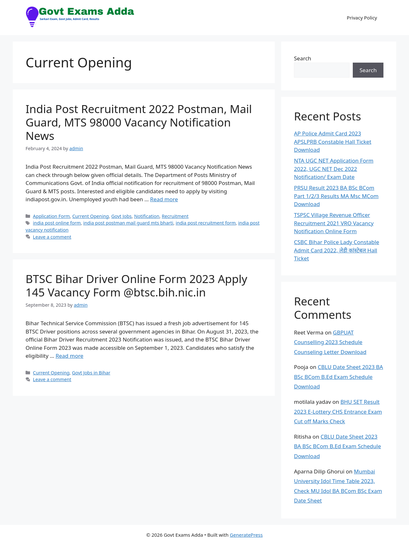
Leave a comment (52, 237)
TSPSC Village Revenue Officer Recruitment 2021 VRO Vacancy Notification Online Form (334, 223)
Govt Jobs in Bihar (91, 373)
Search (302, 58)
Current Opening (90, 216)
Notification (146, 216)
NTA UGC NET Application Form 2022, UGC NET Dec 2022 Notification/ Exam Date (334, 168)
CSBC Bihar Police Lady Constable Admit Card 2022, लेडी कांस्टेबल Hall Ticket (336, 250)
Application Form (51, 216)
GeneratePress (246, 535)
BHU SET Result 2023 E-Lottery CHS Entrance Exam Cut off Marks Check (338, 411)
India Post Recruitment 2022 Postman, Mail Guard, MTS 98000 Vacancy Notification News (139, 122)
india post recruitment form (206, 223)
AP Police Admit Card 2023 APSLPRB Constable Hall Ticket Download (332, 141)
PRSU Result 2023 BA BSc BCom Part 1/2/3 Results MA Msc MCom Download (336, 196)
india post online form (57, 223)
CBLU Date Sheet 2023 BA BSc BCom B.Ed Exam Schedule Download (338, 376)
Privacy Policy (362, 17)
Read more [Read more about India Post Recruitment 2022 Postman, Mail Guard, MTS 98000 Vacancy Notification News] (164, 199)
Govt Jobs (121, 216)
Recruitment (175, 216)
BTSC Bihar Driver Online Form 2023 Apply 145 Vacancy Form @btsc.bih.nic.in (136, 285)
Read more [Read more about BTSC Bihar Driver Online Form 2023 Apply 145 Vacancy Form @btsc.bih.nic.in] (69, 355)
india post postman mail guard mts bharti (128, 223)
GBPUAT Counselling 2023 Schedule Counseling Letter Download (330, 342)
